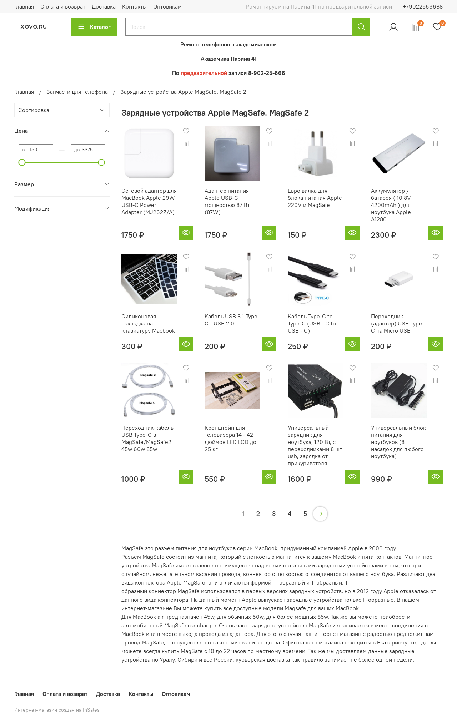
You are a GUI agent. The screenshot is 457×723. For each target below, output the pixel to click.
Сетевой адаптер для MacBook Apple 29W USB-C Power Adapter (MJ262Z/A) (149, 201)
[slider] (22, 162)
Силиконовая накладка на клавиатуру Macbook (148, 323)
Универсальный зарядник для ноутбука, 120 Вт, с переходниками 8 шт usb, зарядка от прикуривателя (315, 445)
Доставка (104, 6)
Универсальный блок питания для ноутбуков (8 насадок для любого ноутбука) (398, 442)
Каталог (94, 26)
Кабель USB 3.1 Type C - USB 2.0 (231, 320)
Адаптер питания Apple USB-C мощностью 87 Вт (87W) (227, 201)
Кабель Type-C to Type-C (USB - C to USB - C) (312, 323)
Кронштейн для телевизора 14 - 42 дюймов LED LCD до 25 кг (230, 438)
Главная (24, 6)
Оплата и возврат (62, 6)
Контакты (134, 6)
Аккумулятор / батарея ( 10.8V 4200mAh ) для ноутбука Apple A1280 (391, 205)
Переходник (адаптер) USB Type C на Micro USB (396, 323)
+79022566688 (423, 6)
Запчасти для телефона (77, 91)
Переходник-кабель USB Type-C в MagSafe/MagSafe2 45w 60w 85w (147, 438)
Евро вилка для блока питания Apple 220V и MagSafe (315, 197)
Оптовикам (167, 6)
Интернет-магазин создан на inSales (57, 710)
